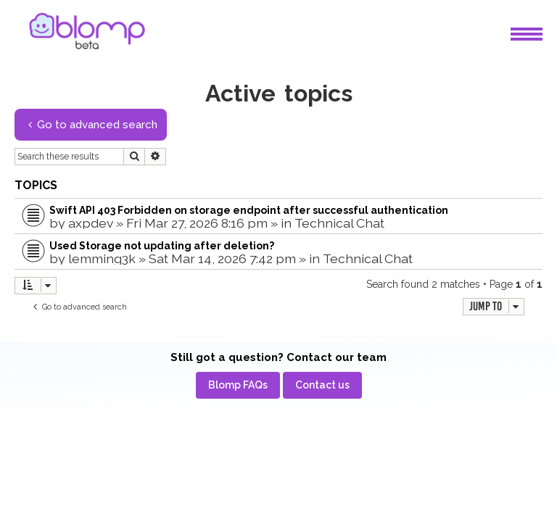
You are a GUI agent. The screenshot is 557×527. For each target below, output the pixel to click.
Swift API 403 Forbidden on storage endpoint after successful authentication (248, 210)
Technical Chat (339, 223)
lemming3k (102, 258)
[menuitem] (238, 385)
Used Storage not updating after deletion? (161, 246)
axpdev (90, 223)
